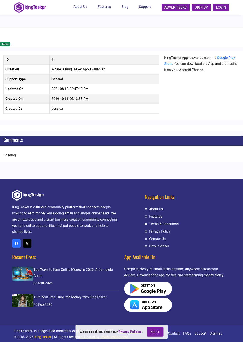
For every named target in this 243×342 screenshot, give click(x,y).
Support (145, 7)
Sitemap (216, 333)
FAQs (187, 333)
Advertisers (175, 7)
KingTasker (42, 337)
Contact (174, 333)
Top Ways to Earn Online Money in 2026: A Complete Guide (73, 273)
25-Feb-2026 (42, 305)
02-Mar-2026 (43, 283)
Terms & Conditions (162, 224)
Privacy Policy (157, 231)
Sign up (201, 7)
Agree (155, 332)
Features (104, 7)
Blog (124, 7)
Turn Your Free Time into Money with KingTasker (69, 297)
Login (221, 7)
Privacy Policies (130, 332)
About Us (80, 7)
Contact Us (155, 239)
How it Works (157, 246)
